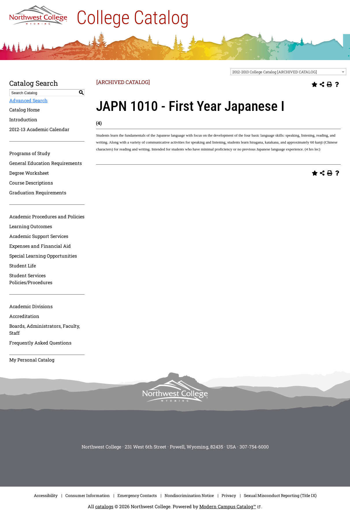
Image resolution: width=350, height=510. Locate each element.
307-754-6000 (254, 447)
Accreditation (24, 316)
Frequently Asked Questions (40, 343)
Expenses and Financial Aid (40, 246)
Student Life (22, 266)
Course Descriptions (31, 183)
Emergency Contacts (137, 495)
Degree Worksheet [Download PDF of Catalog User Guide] (29, 173)
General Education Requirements (45, 163)
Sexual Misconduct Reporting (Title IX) (280, 495)
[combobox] (288, 71)
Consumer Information (87, 495)
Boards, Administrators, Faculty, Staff (44, 329)
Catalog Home (24, 110)
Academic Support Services (38, 236)
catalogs (104, 506)
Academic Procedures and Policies (46, 216)
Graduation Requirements (37, 192)
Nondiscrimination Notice (189, 495)
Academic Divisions (31, 306)
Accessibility (46, 495)
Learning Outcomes (30, 226)
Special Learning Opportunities (43, 256)
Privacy (229, 495)
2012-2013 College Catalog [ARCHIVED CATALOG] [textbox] (274, 72)
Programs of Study (29, 153)
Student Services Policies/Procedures (30, 278)
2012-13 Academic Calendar (39, 129)
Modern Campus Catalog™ (227, 506)
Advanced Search (28, 100)
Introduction (23, 119)
